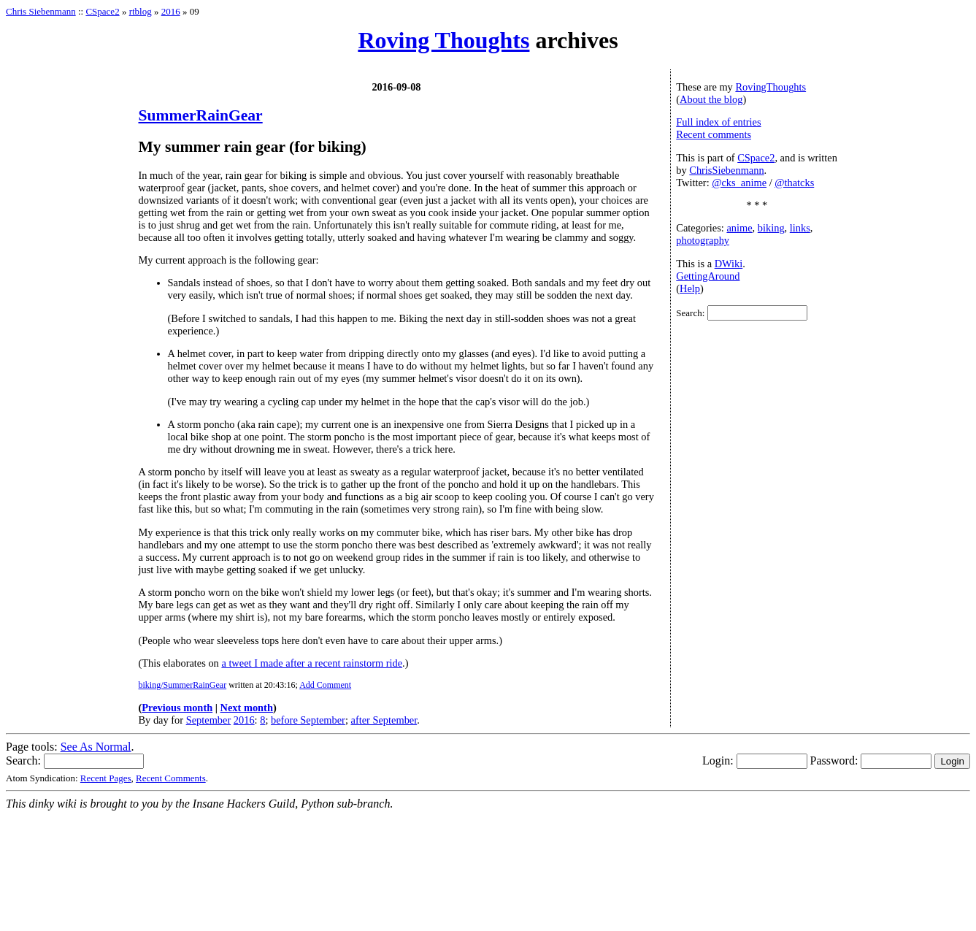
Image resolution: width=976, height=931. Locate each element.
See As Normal (96, 746)
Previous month (177, 707)
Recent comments (713, 134)
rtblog (140, 11)
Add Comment (325, 685)
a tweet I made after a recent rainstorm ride (311, 663)
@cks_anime (739, 182)
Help (690, 288)
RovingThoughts (770, 87)
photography (702, 240)
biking (771, 228)
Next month (246, 707)
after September (384, 720)
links (800, 228)
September (208, 720)
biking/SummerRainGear (183, 685)
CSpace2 (102, 11)
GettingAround (707, 276)
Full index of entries (718, 122)
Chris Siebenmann (41, 11)
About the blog (711, 99)
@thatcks (794, 182)
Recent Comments (171, 778)
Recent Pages (105, 778)
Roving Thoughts (443, 40)
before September (308, 720)
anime (739, 228)
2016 (170, 11)
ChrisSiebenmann (726, 170)
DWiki (729, 263)
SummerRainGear (201, 115)
